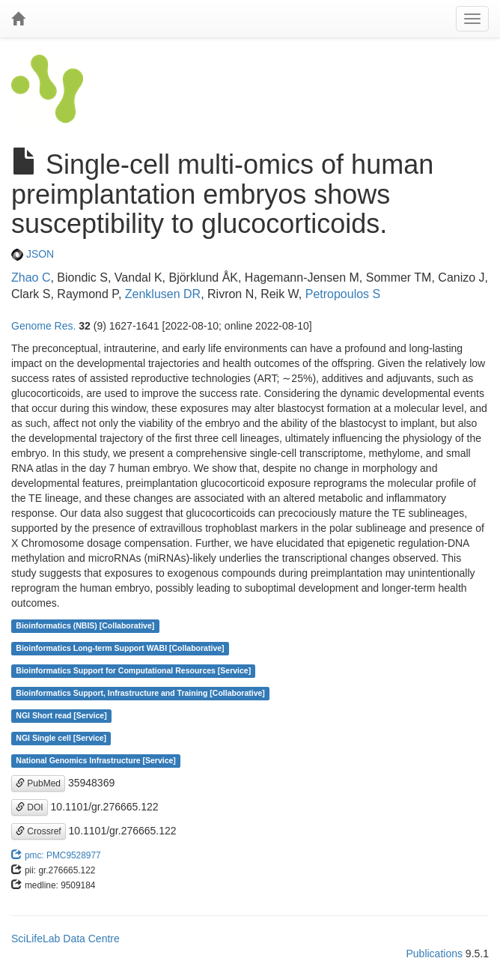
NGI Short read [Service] (61, 716)
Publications (434, 954)
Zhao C (30, 277)
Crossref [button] (38, 831)
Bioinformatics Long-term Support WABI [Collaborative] (120, 648)
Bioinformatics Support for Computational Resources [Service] (133, 671)
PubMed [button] (38, 783)
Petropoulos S (343, 294)
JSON (32, 254)
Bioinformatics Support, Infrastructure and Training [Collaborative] (140, 693)
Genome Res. (43, 326)
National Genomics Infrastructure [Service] (96, 761)
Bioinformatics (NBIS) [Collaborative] (85, 626)
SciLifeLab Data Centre (65, 939)
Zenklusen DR (163, 294)
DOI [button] (29, 807)
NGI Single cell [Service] (61, 738)
